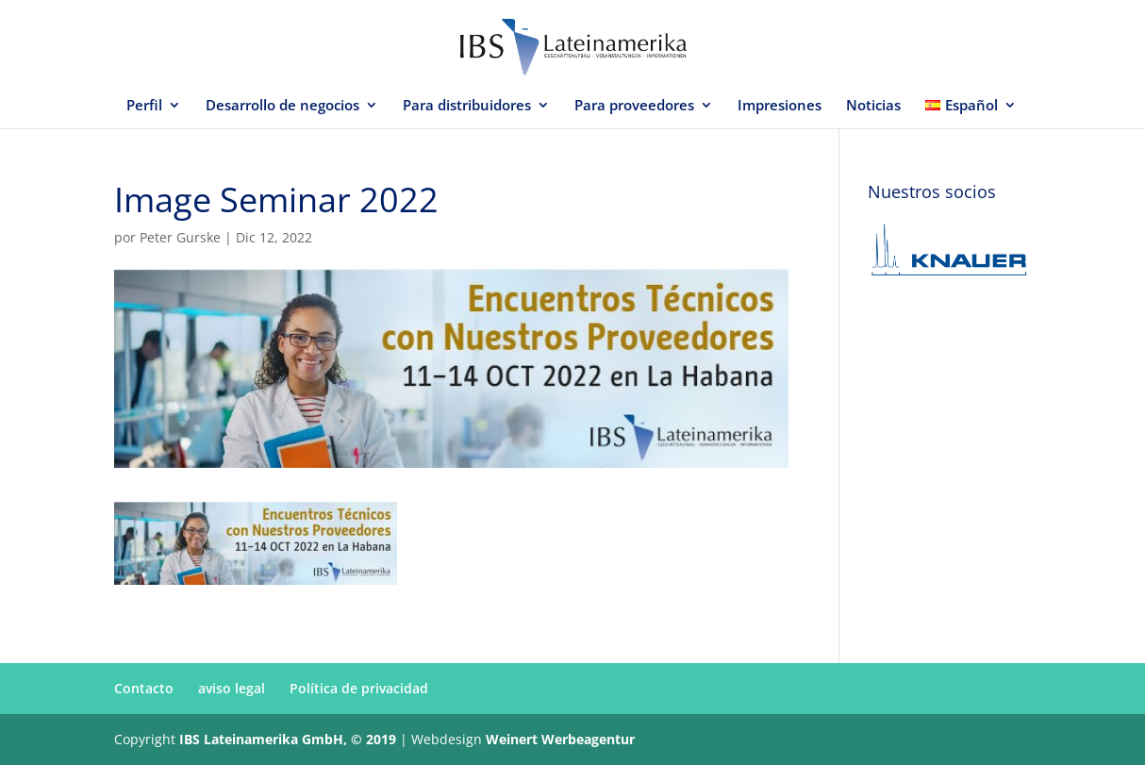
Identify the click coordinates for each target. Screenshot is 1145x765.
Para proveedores (634, 106)
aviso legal (231, 688)
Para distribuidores (467, 106)
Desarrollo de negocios (282, 106)
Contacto (144, 688)
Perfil (144, 106)
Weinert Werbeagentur (560, 739)
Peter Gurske (180, 237)
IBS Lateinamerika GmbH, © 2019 (287, 739)
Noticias (873, 106)
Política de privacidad (359, 688)
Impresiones (779, 106)
